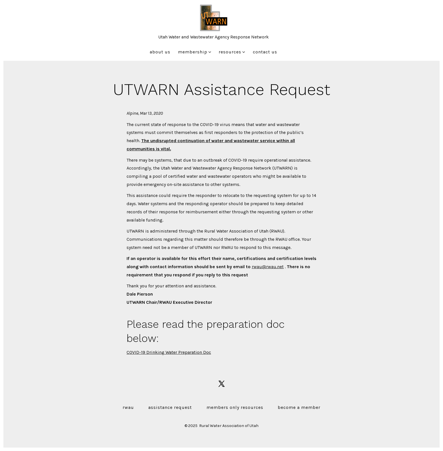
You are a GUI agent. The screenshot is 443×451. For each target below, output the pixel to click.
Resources (232, 52)
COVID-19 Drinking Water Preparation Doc (169, 352)
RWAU (128, 407)
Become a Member (299, 407)
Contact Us (265, 52)
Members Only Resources (235, 407)
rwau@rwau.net (268, 266)
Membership (194, 52)
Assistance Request (170, 407)
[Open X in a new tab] (221, 384)
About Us (160, 52)
